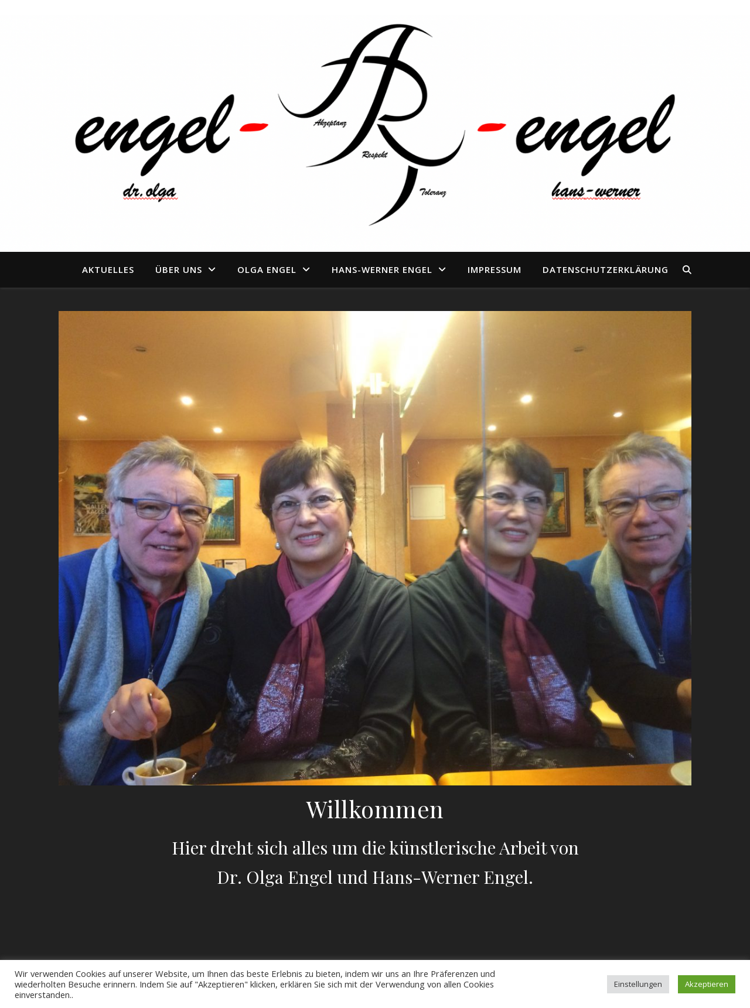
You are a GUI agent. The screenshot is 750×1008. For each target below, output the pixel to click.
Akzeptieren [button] (706, 984)
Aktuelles (108, 269)
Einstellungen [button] (638, 984)
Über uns (178, 269)
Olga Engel (266, 269)
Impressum (494, 269)
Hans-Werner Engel (382, 269)
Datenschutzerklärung (606, 269)
